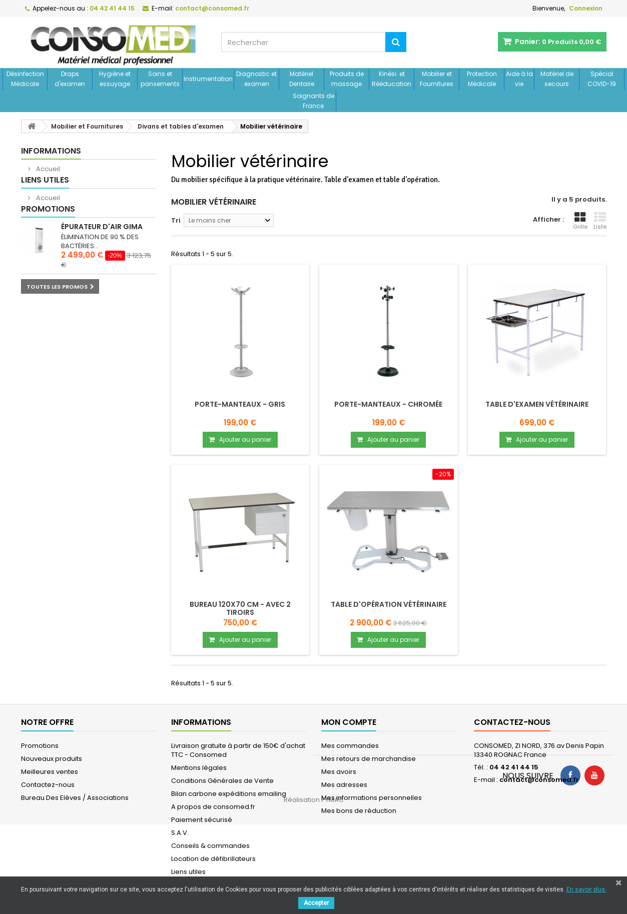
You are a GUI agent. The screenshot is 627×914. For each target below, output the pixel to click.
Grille (580, 221)
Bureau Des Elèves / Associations (75, 797)
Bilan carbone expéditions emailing (228, 793)
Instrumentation (208, 79)
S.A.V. (180, 832)
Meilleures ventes (49, 771)
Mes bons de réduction (358, 810)
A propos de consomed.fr (213, 806)
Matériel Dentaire (301, 79)
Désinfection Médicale (25, 79)
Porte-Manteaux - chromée (388, 404)
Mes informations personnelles (371, 797)
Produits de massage (347, 79)
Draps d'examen (70, 79)
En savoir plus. (586, 889)
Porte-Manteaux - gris (240, 404)
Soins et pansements (160, 79)
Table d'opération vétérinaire (388, 604)
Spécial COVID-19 (601, 79)
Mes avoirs (338, 771)
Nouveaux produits (51, 758)
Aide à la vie (519, 79)
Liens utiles (45, 195)
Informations (51, 151)
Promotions (48, 239)
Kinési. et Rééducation (391, 79)
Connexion (585, 8)
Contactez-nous (48, 784)
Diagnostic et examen (256, 79)
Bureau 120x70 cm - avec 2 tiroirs (240, 608)
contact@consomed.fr (539, 779)
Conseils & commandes (210, 845)
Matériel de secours (556, 79)
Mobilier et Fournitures (436, 79)
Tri (176, 220)
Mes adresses (344, 784)
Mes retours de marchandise (368, 758)
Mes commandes (350, 745)
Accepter (316, 902)
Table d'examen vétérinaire (536, 404)
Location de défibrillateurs (213, 858)
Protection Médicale (482, 79)
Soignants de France (313, 101)
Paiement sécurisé (201, 819)
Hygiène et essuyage (115, 79)
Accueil (47, 169)
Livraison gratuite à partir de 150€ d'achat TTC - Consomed (238, 750)
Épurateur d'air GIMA (102, 257)
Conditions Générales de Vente (222, 780)
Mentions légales (199, 767)
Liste (599, 221)
